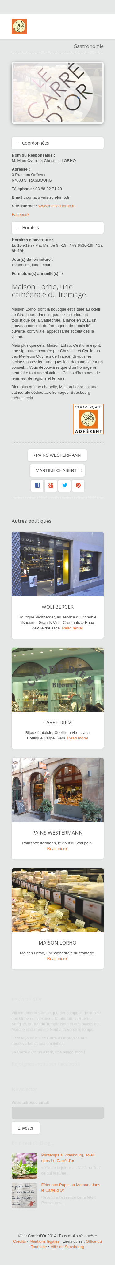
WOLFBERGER (58, 606)
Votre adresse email (30, 1102)
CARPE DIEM (57, 722)
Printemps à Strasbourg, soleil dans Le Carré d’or (67, 1158)
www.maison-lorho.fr (56, 206)
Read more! (72, 628)
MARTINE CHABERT (56, 470)
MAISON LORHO (57, 942)
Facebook (20, 214)
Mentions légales (44, 1241)
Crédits (19, 1241)
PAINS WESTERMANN (58, 455)
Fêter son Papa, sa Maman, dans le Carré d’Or (70, 1187)
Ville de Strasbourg (67, 1247)
